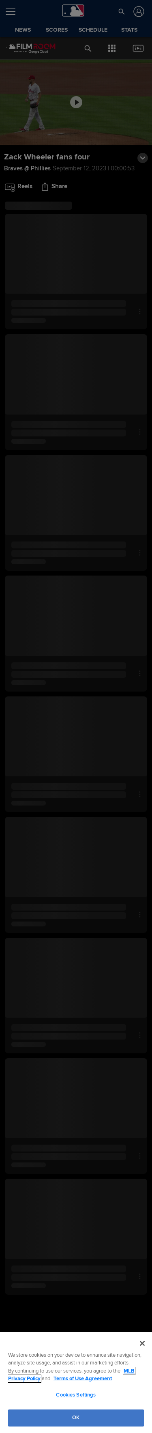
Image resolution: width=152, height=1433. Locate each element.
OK (75, 1417)
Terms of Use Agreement (83, 1378)
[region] (76, 1382)
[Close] (142, 1343)
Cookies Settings (76, 1395)
